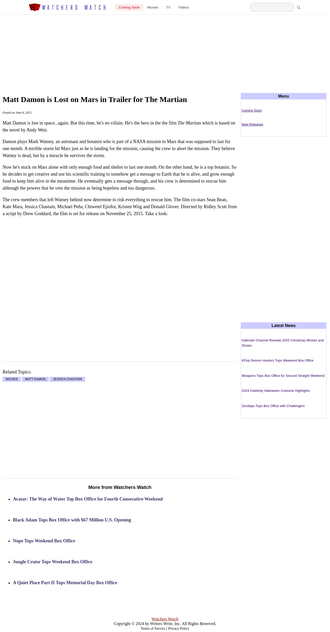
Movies (153, 7)
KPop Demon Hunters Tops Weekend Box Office (278, 360)
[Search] (298, 7)
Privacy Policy (178, 628)
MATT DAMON (35, 379)
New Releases (252, 124)
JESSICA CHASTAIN (67, 379)
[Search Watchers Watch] (272, 7)
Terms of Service (153, 628)
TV (168, 7)
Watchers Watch (165, 619)
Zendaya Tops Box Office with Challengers (273, 406)
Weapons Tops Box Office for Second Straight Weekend (283, 376)
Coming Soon (129, 7)
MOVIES (12, 379)
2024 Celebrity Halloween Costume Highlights (276, 391)
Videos (183, 7)
